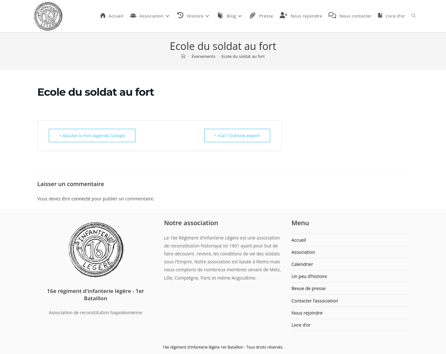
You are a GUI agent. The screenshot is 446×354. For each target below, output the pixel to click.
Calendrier (302, 264)
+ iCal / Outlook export (236, 135)
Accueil (298, 240)
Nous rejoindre (307, 313)
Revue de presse (308, 288)
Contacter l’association (314, 301)
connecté (80, 199)
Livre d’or (301, 325)
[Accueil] (183, 56)
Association (303, 252)
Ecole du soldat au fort (243, 56)
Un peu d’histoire (309, 276)
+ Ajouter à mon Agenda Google (93, 135)
